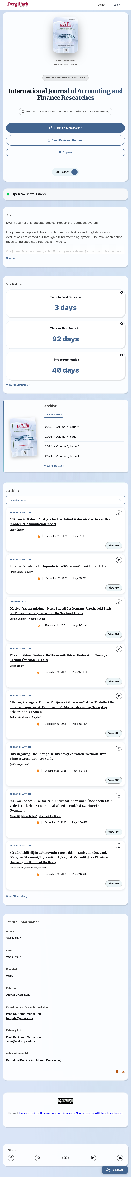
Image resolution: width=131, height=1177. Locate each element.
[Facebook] (11, 1161)
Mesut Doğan (17, 870)
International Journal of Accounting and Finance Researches (65, 95)
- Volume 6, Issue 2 (62, 448)
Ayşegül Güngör (36, 620)
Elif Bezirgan (16, 667)
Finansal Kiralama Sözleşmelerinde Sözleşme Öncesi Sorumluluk (58, 568)
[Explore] (65, 153)
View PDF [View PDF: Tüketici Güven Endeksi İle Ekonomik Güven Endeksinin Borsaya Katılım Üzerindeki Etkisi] (113, 683)
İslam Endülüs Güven (50, 818)
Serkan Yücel (17, 719)
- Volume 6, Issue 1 (62, 457)
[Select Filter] (65, 501)
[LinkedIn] (93, 1161)
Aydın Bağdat (32, 719)
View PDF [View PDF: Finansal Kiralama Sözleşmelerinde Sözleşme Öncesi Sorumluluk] (113, 589)
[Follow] (74, 173)
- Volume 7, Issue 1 (61, 438)
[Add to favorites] (119, 514)
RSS (120, 1074)
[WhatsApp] (38, 1161)
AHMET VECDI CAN (73, 79)
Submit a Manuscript (65, 129)
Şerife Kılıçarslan (19, 766)
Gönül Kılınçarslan (35, 870)
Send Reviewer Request (65, 141)
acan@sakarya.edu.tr (20, 1044)
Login (116, 4)
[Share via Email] (120, 1161)
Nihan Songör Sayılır (21, 573)
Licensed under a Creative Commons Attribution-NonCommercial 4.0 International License (71, 1116)
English (102, 4)
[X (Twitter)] (65, 1161)
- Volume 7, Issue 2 (62, 428)
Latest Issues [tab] (53, 415)
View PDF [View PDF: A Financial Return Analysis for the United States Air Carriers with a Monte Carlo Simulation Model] (113, 547)
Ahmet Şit (15, 818)
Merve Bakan (29, 818)
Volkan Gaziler (17, 620)
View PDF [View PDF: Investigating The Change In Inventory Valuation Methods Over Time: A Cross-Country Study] (113, 782)
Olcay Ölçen (16, 531)
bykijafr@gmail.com (19, 1021)
